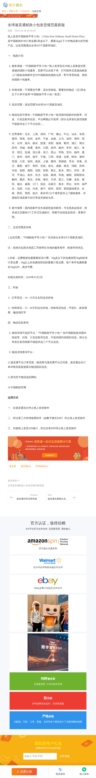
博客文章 (13, 11)
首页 (4, 11)
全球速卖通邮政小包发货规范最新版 (26, 485)
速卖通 (12, 466)
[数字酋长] (13, 5)
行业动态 (25, 11)
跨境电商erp (42, 466)
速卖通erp (26, 466)
